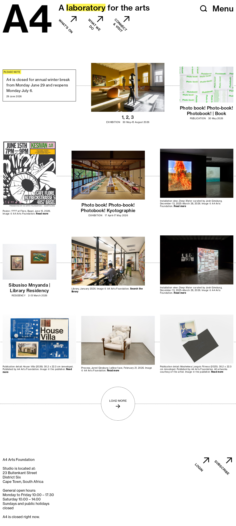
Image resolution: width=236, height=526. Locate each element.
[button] (203, 8)
